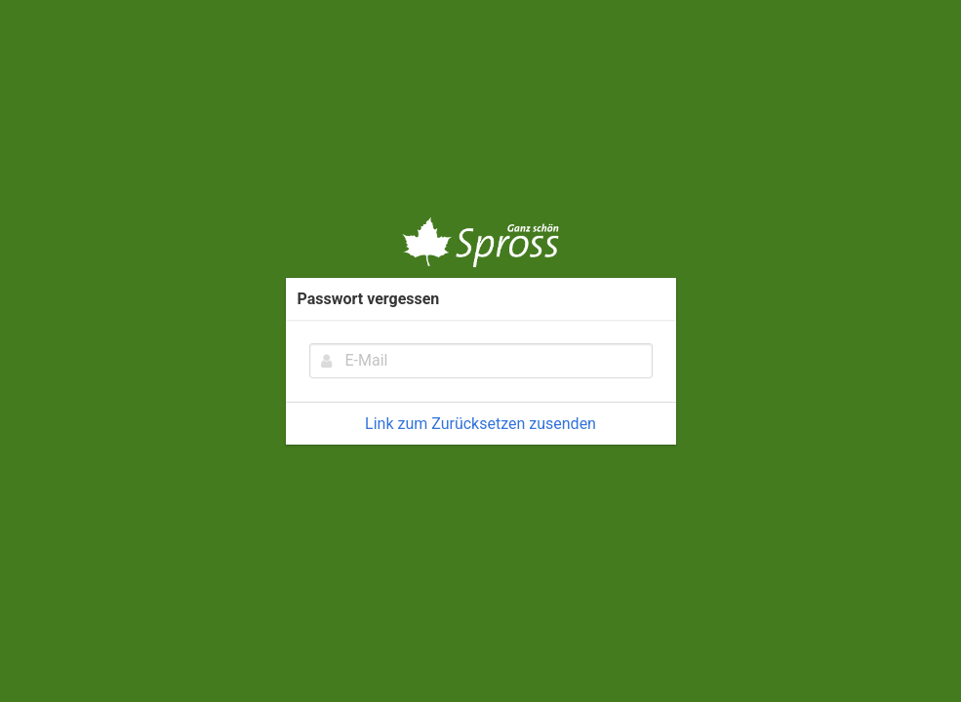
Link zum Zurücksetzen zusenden (480, 423)
